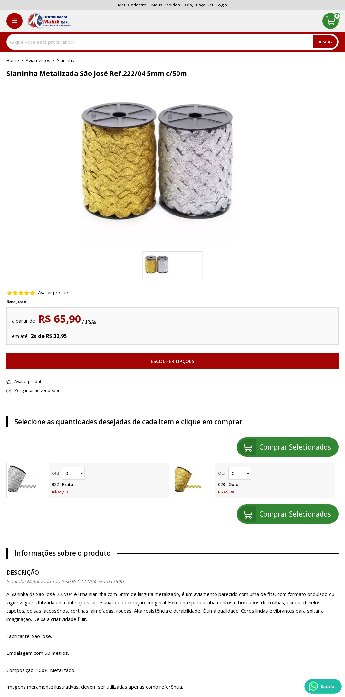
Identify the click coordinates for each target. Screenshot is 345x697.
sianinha (65, 60)
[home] (49, 21)
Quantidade (73, 473)
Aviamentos (38, 60)
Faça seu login (211, 5)
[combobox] (172, 42)
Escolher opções (172, 361)
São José (16, 301)
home (12, 60)
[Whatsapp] (323, 686)
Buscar (325, 42)
